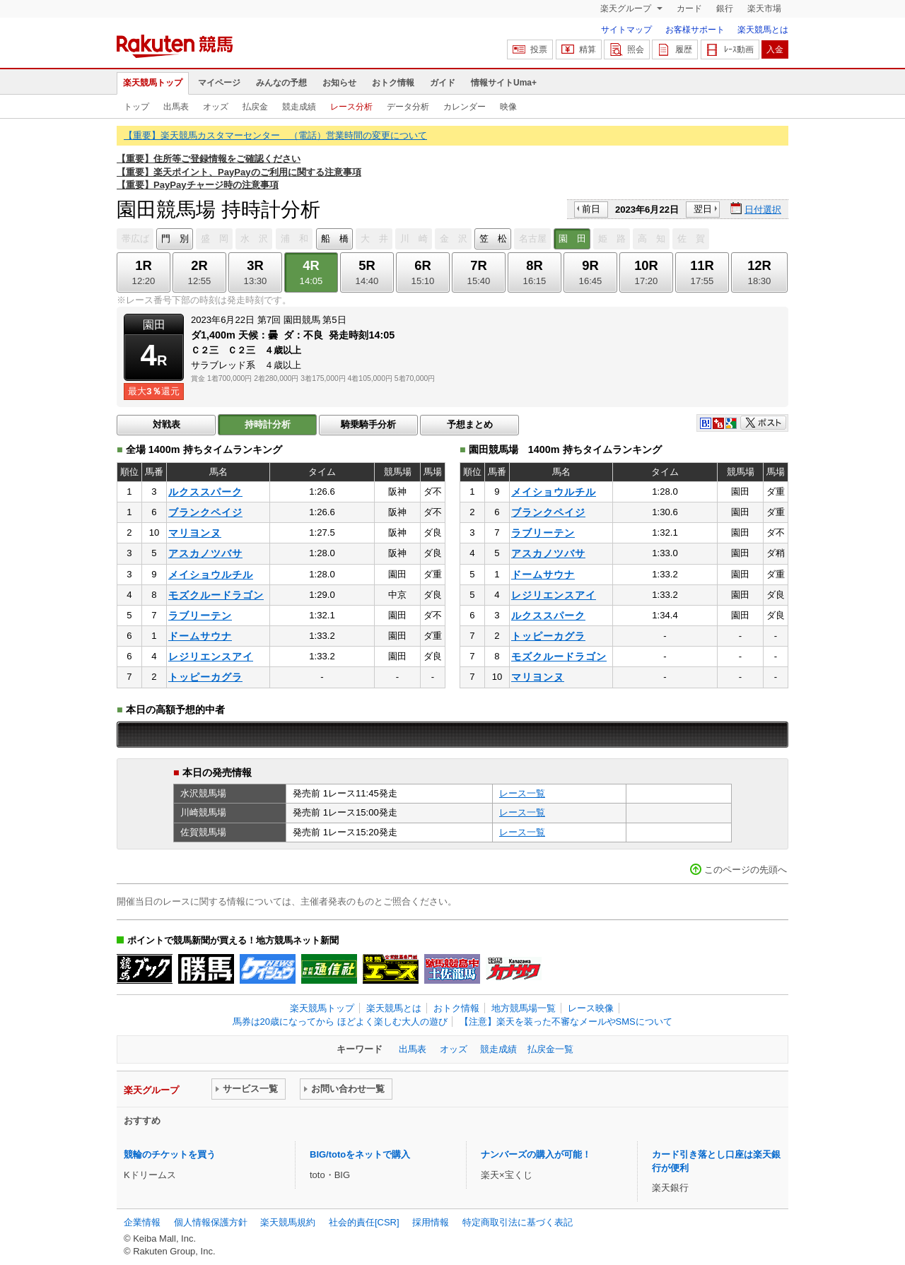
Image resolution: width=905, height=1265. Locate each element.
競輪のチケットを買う (170, 1154)
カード (689, 8)
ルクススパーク (205, 492)
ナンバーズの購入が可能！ (536, 1154)
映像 (508, 107)
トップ (136, 107)
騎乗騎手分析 (368, 424)
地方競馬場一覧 (523, 1008)
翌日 (703, 209)
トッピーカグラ (205, 677)
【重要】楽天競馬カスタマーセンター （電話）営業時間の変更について (275, 135)
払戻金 (255, 107)
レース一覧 (522, 793)
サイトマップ (626, 30)
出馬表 (176, 107)
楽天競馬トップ (152, 83)
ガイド (442, 83)
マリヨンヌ (194, 533)
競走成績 (299, 107)
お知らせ (339, 83)
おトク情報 (393, 83)
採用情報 (430, 1222)
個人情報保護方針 (210, 1222)
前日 (591, 209)
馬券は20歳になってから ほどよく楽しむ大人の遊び (340, 1021)
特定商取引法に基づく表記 (517, 1222)
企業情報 (142, 1222)
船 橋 (335, 238)
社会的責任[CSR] (364, 1222)
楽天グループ (626, 8)
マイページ (219, 83)
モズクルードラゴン (216, 595)
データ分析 (408, 107)
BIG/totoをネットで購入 (360, 1154)
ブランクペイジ (205, 512)
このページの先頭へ (745, 869)
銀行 (724, 8)
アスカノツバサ (205, 553)
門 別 (175, 238)
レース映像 (591, 1008)
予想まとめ (470, 424)
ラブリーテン (200, 615)
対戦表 (166, 424)
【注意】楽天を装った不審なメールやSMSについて (566, 1021)
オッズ (215, 107)
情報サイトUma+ (504, 83)
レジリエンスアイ (210, 656)
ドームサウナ (200, 636)
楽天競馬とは (762, 30)
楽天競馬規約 (287, 1222)
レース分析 (351, 107)
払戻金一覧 (550, 1049)
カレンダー (464, 107)
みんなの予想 (281, 83)
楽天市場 (764, 8)
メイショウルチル (210, 574)
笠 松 (493, 238)
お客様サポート (695, 30)
